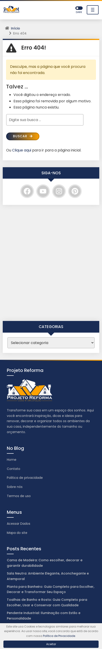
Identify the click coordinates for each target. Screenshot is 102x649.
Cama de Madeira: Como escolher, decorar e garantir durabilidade (44, 563)
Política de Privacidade (59, 636)
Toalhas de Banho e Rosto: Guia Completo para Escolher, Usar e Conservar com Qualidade (47, 602)
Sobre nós (15, 487)
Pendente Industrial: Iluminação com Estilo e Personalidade (43, 616)
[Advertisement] (51, 263)
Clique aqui (21, 150)
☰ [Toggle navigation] (93, 10)
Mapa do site (17, 532)
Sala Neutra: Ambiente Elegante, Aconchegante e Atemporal (48, 576)
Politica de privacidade (25, 477)
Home (11, 459)
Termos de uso (19, 496)
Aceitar (51, 644)
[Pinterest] (75, 191)
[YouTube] (43, 191)
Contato (13, 468)
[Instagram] (59, 191)
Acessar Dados (18, 523)
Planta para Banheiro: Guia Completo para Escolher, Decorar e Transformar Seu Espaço (50, 589)
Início (15, 28)
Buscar (23, 136)
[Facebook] (27, 191)
